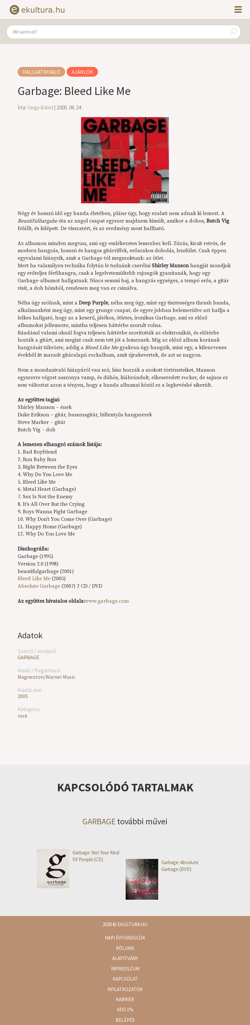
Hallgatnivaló (41, 72)
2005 (23, 696)
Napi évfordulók (125, 938)
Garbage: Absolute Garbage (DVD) (162, 866)
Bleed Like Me (34, 578)
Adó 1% (125, 1009)
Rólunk (125, 948)
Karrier (125, 999)
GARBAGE (28, 657)
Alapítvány (125, 958)
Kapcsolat (125, 979)
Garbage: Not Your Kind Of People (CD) (78, 856)
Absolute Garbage (39, 586)
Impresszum (125, 969)
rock (22, 715)
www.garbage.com (107, 601)
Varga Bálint (40, 107)
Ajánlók (82, 72)
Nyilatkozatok (125, 989)
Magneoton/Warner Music (46, 677)
